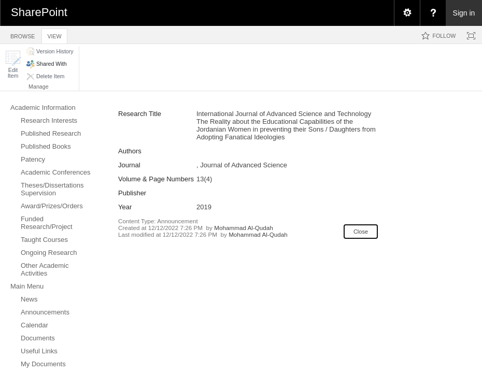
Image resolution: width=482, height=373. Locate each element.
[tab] (22, 34)
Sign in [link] (464, 13)
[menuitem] (407, 13)
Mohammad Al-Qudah (243, 227)
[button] (13, 64)
